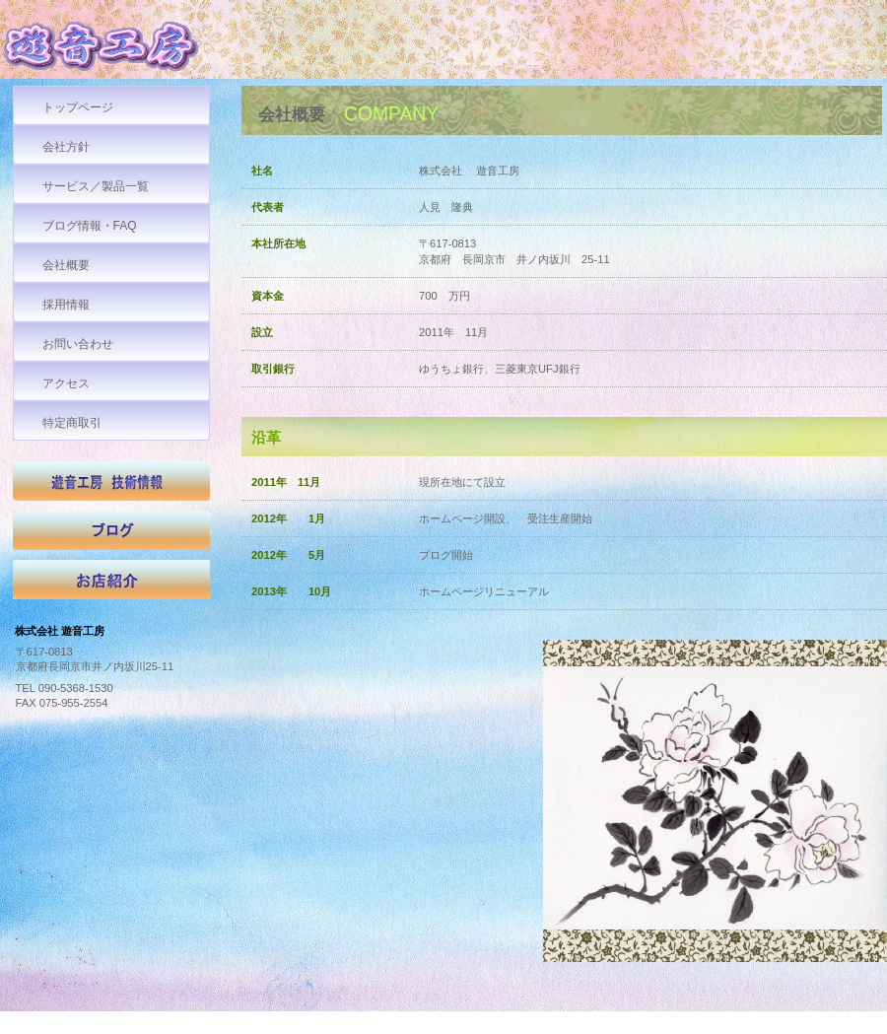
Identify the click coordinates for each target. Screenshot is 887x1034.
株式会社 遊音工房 (148, 51)
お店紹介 (111, 584)
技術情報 (111, 486)
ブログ (111, 535)
